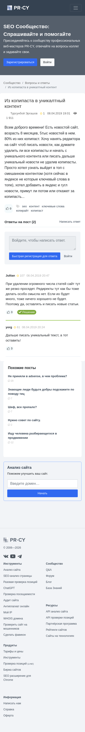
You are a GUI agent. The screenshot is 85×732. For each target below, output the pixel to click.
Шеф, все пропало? (22, 407)
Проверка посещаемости (19, 594)
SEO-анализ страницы (17, 575)
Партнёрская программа (61, 623)
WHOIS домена (13, 618)
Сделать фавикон (14, 634)
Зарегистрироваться (20, 62)
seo (24, 206)
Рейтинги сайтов (56, 629)
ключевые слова (53, 206)
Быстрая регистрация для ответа (34, 256)
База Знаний (54, 588)
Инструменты (11, 657)
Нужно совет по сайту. (24, 420)
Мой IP (7, 612)
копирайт (22, 210)
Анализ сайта (19, 467)
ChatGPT (9, 588)
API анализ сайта (57, 611)
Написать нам (12, 703)
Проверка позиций (18, 663)
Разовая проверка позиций (20, 582)
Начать (42, 493)
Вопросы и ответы (37, 83)
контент (34, 206)
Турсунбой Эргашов (23, 113)
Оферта (8, 715)
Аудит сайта (11, 600)
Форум (50, 575)
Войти (47, 62)
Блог (49, 582)
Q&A (49, 569)
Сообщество (12, 83)
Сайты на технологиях (60, 635)
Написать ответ (69, 221)
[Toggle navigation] (75, 8)
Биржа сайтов (12, 669)
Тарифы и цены (13, 651)
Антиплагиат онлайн (16, 606)
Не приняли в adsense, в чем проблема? (37, 376)
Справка (8, 709)
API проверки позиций (60, 617)
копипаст (37, 210)
